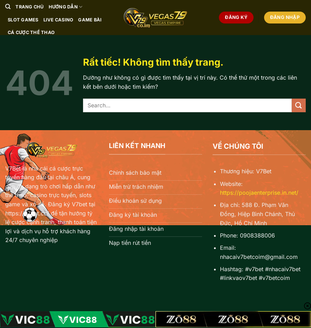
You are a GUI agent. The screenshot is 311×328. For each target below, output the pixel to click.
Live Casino (58, 19)
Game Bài (90, 19)
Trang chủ (29, 6)
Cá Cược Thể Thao (31, 32)
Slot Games (23, 19)
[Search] (8, 6)
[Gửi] (299, 105)
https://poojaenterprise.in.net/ (259, 192)
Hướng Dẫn (66, 7)
